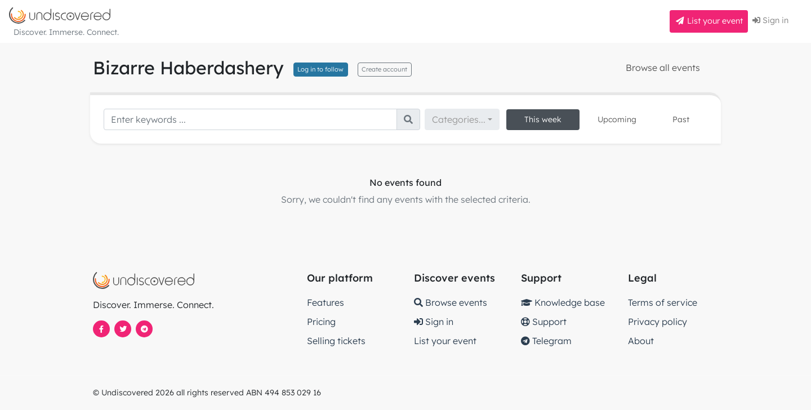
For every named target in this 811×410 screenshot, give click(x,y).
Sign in (770, 20)
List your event (709, 21)
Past (680, 119)
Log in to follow (320, 69)
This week (543, 119)
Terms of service (662, 302)
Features (325, 302)
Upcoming (617, 119)
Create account (384, 69)
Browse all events (663, 67)
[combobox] (462, 119)
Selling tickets (336, 340)
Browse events (450, 302)
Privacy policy (657, 321)
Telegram (546, 340)
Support (544, 321)
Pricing (321, 321)
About (641, 340)
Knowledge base (563, 302)
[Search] (250, 119)
